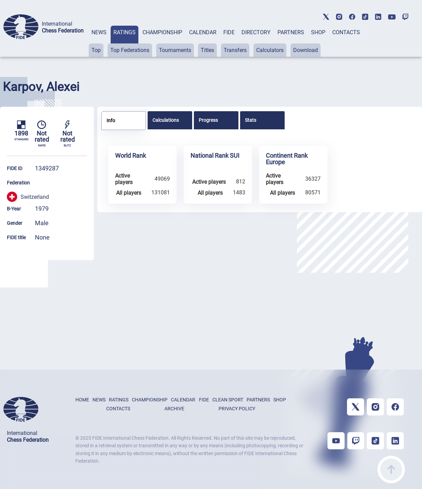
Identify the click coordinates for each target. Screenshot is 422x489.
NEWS (99, 32)
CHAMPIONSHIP (162, 32)
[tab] (99, 41)
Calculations (165, 120)
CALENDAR (202, 32)
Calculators (270, 50)
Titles (207, 50)
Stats (250, 120)
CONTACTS (346, 32)
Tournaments (175, 50)
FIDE (229, 32)
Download (305, 50)
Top (96, 50)
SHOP (318, 32)
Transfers (235, 50)
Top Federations (129, 50)
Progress (208, 120)
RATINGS (124, 32)
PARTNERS (290, 32)
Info (111, 120)
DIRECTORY (256, 32)
